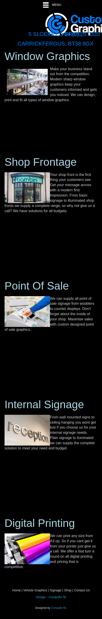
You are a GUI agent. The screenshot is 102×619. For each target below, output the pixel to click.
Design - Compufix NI (51, 597)
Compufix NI (58, 607)
